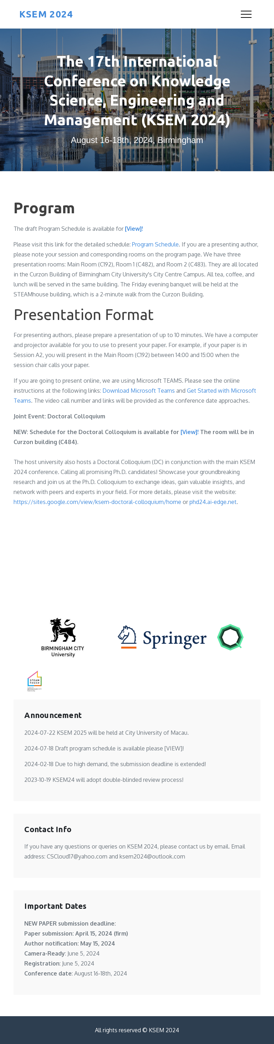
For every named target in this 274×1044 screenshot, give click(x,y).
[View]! (134, 228)
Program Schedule (155, 244)
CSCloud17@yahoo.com (77, 856)
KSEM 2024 (46, 14)
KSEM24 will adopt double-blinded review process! (117, 779)
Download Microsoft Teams (138, 390)
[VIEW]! (174, 748)
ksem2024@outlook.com (152, 856)
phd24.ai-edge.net (213, 501)
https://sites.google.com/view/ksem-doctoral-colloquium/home (97, 501)
